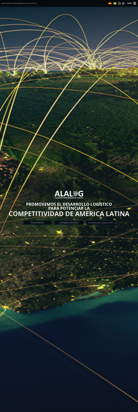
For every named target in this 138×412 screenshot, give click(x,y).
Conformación (37, 222)
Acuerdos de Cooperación (100, 222)
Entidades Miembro (69, 222)
